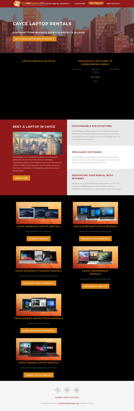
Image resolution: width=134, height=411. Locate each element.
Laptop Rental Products (57, 4)
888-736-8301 (113, 4)
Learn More (21, 178)
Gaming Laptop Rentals (38, 375)
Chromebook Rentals (95, 286)
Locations (80, 4)
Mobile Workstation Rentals (39, 331)
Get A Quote (96, 4)
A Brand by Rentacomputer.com (68, 403)
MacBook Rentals (38, 239)
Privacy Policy (74, 397)
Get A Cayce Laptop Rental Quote (33, 39)
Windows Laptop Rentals (95, 239)
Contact (65, 397)
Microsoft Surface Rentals (38, 283)
